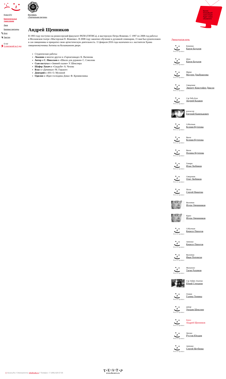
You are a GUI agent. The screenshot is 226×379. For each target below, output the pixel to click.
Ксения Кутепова (195, 127)
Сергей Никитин (194, 192)
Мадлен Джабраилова (197, 74)
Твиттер (7, 37)
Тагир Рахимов (193, 270)
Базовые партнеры (11, 29)
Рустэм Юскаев (194, 335)
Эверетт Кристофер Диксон (200, 87)
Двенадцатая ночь (180, 39)
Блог (6, 33)
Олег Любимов (194, 179)
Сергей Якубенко (195, 348)
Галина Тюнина (194, 296)
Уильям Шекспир (195, 309)
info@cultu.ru (34, 373)
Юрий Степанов (194, 283)
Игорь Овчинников (196, 205)
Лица (6, 25)
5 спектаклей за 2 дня (12, 46)
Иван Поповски (194, 257)
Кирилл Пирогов (194, 231)
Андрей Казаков (194, 100)
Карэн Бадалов (193, 48)
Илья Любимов (194, 166)
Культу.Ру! (8, 15)
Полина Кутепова (195, 153)
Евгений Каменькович (197, 114)
